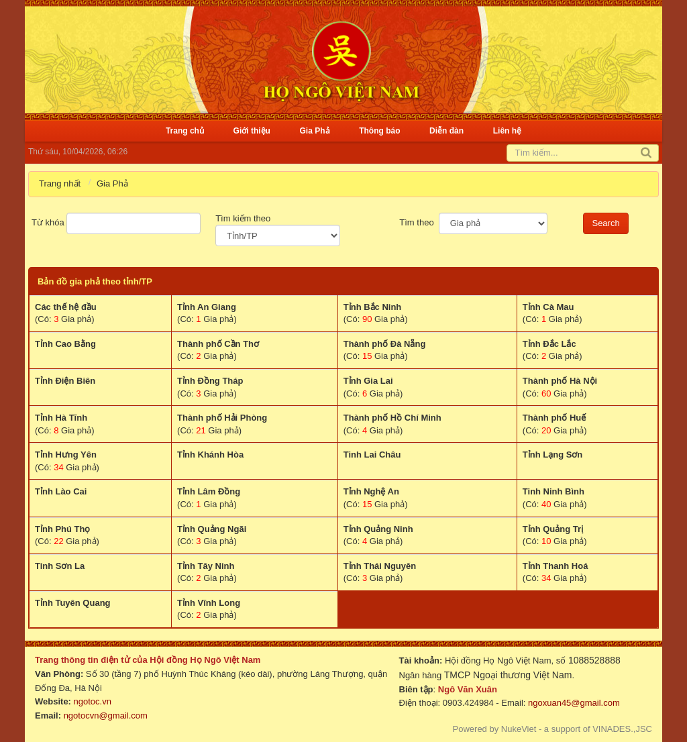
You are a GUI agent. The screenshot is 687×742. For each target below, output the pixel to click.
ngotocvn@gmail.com (106, 715)
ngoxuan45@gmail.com (572, 703)
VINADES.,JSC (622, 729)
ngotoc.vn (92, 701)
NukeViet (519, 729)
